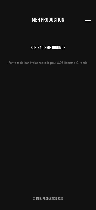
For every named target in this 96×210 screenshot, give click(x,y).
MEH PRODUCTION (48, 20)
